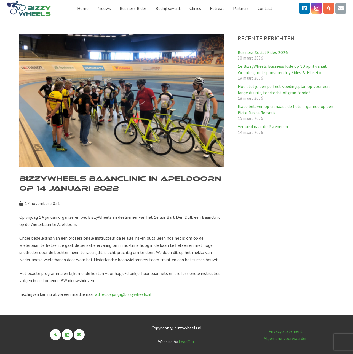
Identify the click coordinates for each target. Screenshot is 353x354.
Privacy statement (286, 331)
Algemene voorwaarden (285, 338)
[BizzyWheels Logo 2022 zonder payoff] (29, 8)
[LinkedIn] (304, 8)
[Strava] (328, 8)
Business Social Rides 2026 (263, 52)
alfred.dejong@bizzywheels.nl (123, 294)
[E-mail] (340, 8)
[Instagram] (316, 8)
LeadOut (187, 341)
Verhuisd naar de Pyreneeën (263, 126)
